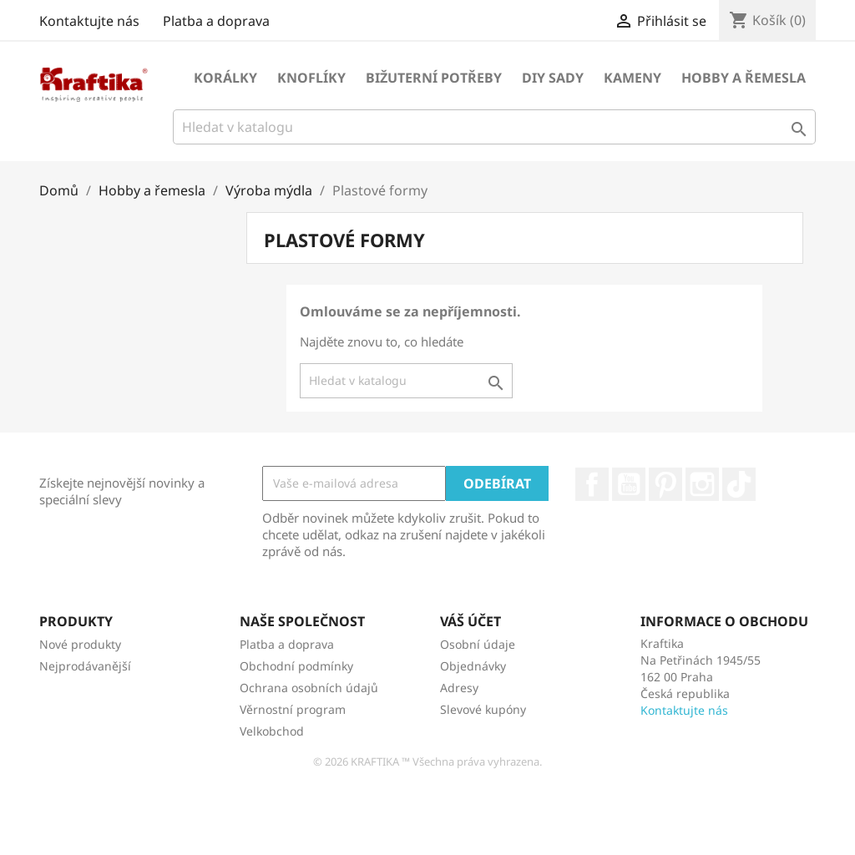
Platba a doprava (216, 21)
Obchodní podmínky (296, 666)
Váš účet (470, 621)
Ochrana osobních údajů (309, 688)
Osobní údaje (477, 644)
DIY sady (553, 77)
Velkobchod (272, 731)
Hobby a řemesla (743, 77)
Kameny (632, 77)
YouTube (628, 484)
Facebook (592, 484)
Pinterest (665, 484)
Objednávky (473, 666)
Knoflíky (311, 77)
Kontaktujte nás (89, 21)
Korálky (225, 77)
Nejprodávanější (85, 666)
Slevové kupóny (483, 709)
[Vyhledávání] (494, 126)
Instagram (702, 484)
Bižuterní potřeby (434, 77)
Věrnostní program (293, 709)
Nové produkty (80, 644)
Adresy (459, 688)
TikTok (739, 484)
